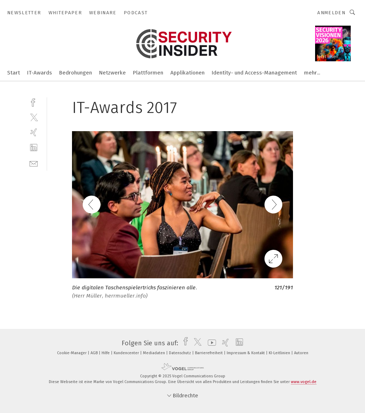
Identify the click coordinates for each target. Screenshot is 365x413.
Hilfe (106, 353)
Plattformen (148, 72)
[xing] (33, 132)
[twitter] (33, 117)
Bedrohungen (75, 72)
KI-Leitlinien (280, 353)
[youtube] (210, 343)
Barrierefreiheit (209, 353)
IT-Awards (39, 72)
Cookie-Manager (72, 353)
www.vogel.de (304, 382)
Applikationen (187, 72)
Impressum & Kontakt (246, 353)
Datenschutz (180, 353)
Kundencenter (127, 353)
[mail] (33, 163)
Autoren (301, 353)
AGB (95, 353)
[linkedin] (33, 147)
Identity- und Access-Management (254, 72)
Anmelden (331, 13)
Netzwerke (112, 72)
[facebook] (33, 101)
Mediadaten (154, 353)
